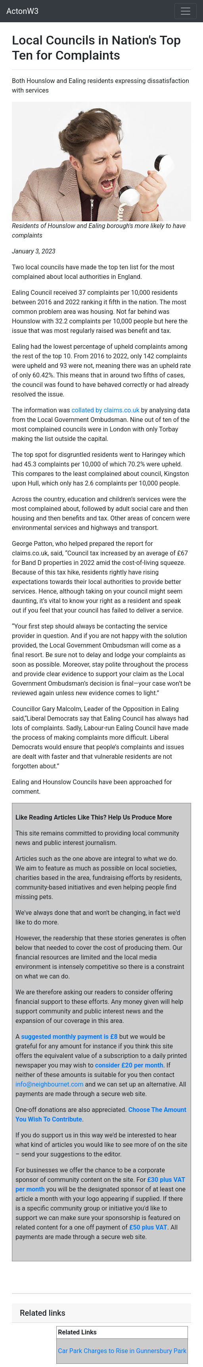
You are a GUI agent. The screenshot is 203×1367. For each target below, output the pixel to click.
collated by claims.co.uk (105, 410)
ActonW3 (22, 11)
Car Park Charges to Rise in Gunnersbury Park (122, 1351)
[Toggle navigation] (185, 11)
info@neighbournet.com (49, 1084)
